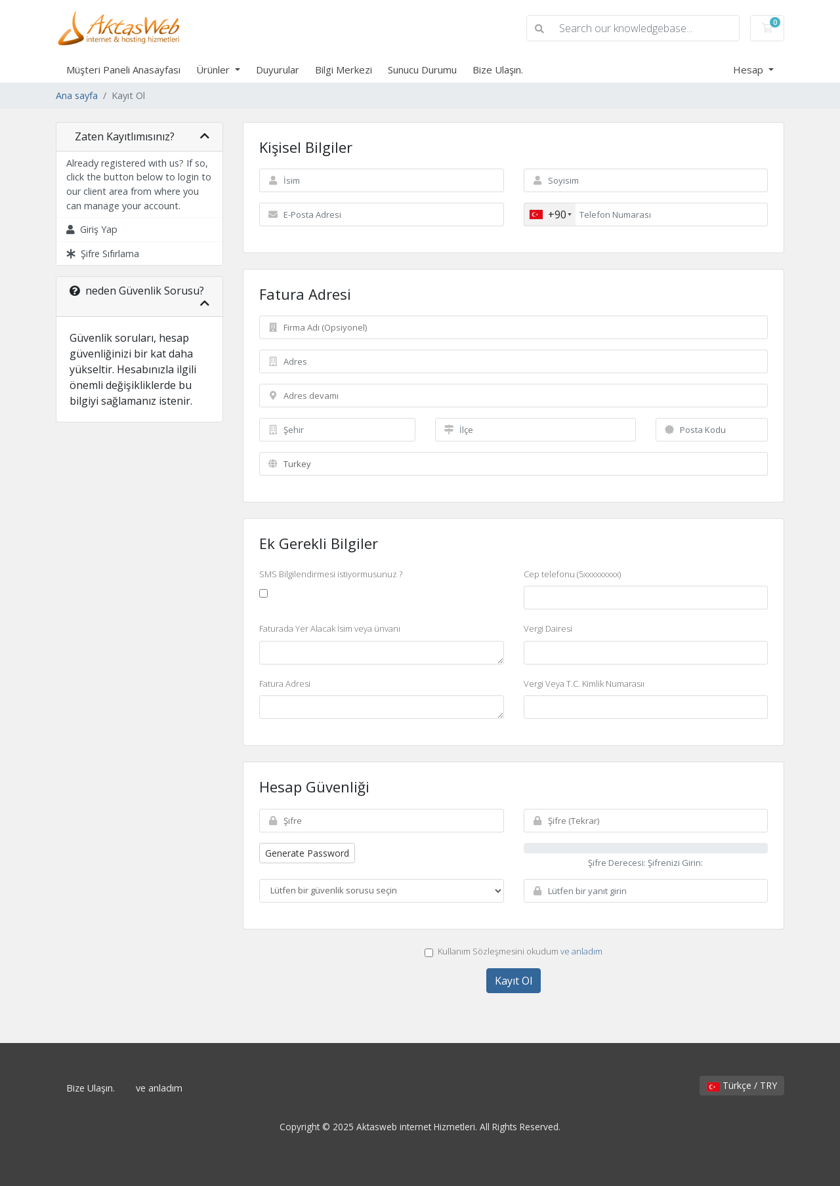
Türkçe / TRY (742, 1085)
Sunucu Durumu (422, 69)
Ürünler (214, 69)
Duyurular (277, 69)
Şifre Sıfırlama (102, 253)
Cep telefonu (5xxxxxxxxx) (572, 574)
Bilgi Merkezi (343, 69)
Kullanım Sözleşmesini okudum (513, 951)
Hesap (749, 69)
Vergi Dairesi (548, 628)
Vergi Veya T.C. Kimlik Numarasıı (584, 683)
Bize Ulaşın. (497, 69)
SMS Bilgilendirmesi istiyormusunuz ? (330, 574)
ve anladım (581, 951)
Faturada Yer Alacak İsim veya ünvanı (329, 628)
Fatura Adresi (284, 683)
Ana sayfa (77, 95)
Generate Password (307, 853)
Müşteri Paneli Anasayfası (123, 69)
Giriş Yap (91, 229)
